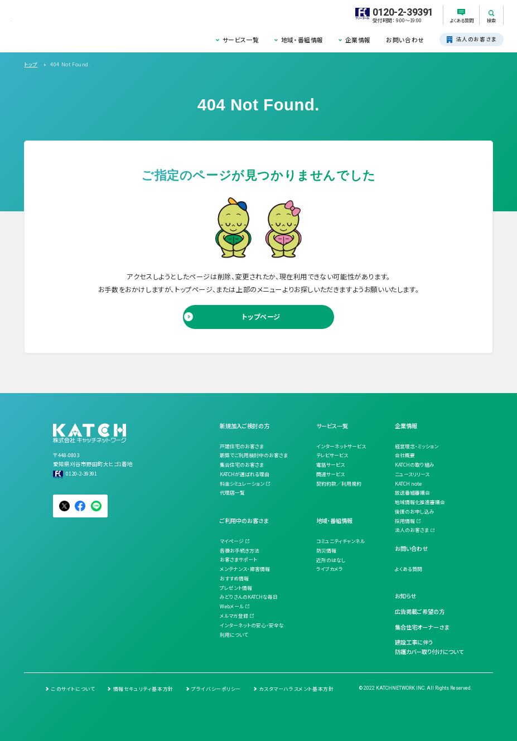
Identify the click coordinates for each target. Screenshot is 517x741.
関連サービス (330, 474)
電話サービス (330, 464)
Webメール (232, 606)
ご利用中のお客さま (244, 520)
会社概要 (405, 455)
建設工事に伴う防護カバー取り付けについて (429, 647)
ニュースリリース (412, 474)
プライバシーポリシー (216, 688)
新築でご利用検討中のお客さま (254, 455)
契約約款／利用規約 (338, 483)
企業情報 (358, 39)
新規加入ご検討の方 (244, 426)
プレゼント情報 (236, 588)
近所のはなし (331, 560)
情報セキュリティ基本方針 (143, 688)
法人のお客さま (412, 530)
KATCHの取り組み (414, 464)
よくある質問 (408, 569)
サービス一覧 (241, 39)
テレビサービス (332, 455)
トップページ (261, 317)
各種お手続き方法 (239, 550)
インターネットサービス (341, 446)
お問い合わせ (405, 39)
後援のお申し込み (414, 511)
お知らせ (405, 596)
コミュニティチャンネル (340, 541)
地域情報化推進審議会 (420, 502)
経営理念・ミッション (416, 446)
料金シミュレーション (242, 483)
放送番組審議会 (412, 492)
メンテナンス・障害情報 (245, 569)
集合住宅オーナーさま (422, 627)
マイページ (232, 541)
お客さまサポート (238, 559)
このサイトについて (73, 688)
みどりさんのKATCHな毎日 (249, 596)
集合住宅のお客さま (242, 464)
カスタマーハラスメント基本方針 (296, 688)
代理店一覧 (232, 492)
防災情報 (326, 550)
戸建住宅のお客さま (242, 446)
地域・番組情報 (302, 39)
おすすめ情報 (234, 578)
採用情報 (405, 521)
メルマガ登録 (234, 615)
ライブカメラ (329, 569)
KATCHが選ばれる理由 (244, 474)
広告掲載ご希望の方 (419, 611)
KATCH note (408, 483)
